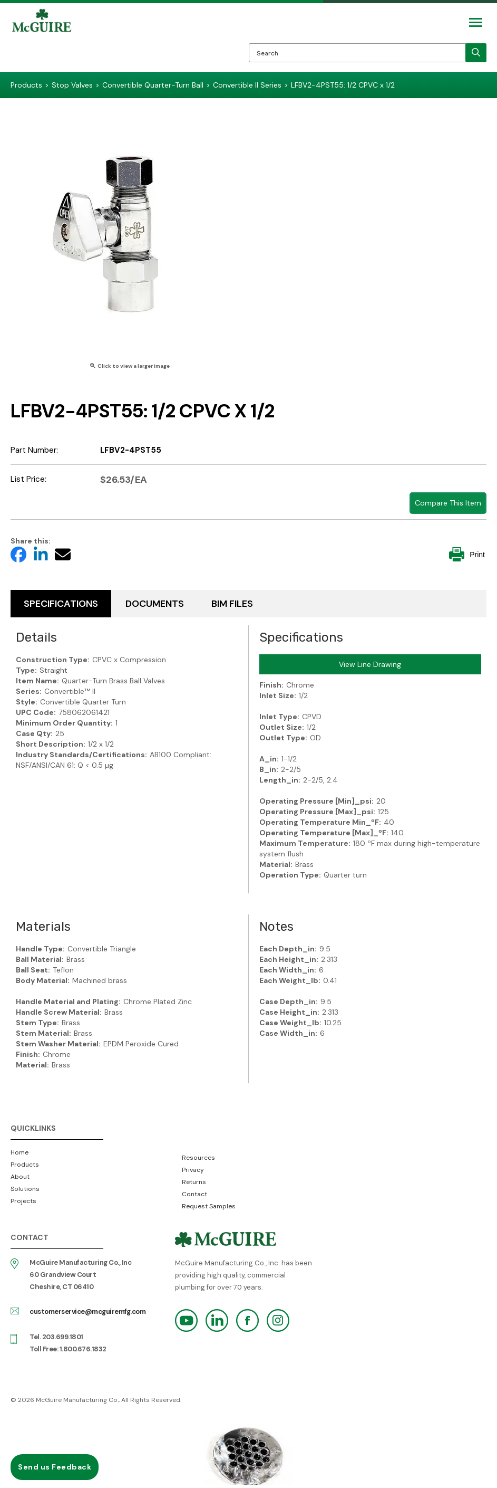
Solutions (25, 1189)
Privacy (193, 1170)
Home (19, 1152)
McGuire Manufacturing (42, 40)
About (20, 1176)
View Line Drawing (370, 664)
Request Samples (209, 1206)
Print (467, 554)
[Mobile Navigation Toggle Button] (475, 22)
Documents (154, 603)
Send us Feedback (54, 1467)
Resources (198, 1157)
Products (25, 1164)
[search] (475, 52)
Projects (23, 1201)
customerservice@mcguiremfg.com (87, 1311)
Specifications (61, 603)
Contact (194, 1194)
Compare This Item (448, 503)
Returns (194, 1182)
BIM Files (232, 603)
